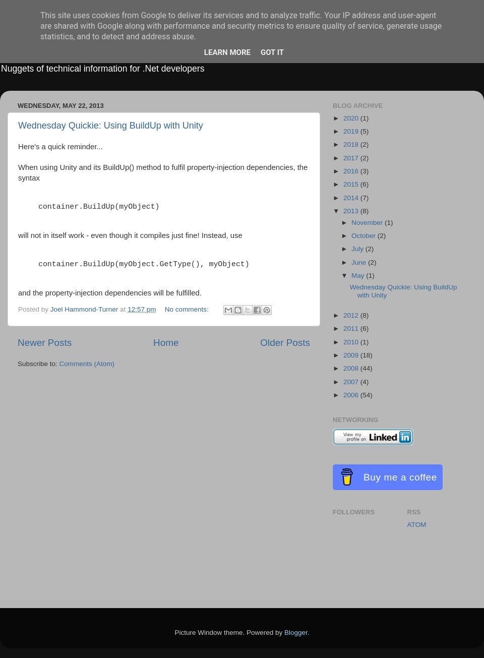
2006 (351, 395)
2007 (351, 382)
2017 (351, 158)
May (358, 275)
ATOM (417, 524)
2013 (351, 211)
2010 (351, 342)
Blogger (296, 632)
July (358, 249)
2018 (351, 144)
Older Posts (285, 342)
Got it (272, 52)
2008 (351, 368)
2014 (351, 198)
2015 (351, 184)
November (368, 222)
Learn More (227, 52)
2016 (351, 171)
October (364, 236)
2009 (351, 355)
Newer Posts (45, 342)
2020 (351, 118)
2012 (351, 315)
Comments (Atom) (87, 364)
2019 (351, 131)
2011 (351, 328)
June (359, 262)
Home (165, 342)
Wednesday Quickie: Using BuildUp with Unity (110, 126)
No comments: (188, 309)
